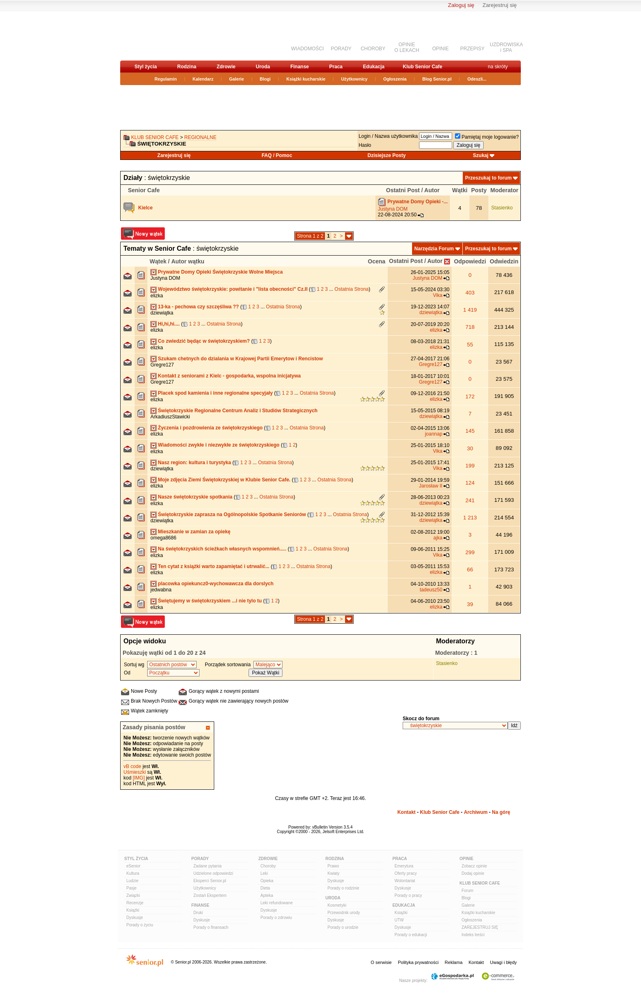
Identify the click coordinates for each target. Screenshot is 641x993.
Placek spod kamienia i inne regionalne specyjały (215, 393)
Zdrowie (226, 67)
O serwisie (381, 962)
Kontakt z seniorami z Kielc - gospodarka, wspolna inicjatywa (229, 376)
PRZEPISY (472, 49)
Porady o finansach (211, 927)
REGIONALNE (200, 137)
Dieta (265, 888)
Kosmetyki (336, 905)
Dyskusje (134, 917)
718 (470, 327)
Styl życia (145, 67)
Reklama (453, 962)
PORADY (341, 49)
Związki (133, 895)
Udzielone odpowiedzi (213, 873)
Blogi (265, 78)
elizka (156, 296)
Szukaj (481, 155)
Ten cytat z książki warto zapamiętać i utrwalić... (213, 566)
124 (470, 483)
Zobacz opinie (474, 866)
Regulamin (166, 78)
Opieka (266, 880)
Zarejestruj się (499, 5)
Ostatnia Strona (351, 289)
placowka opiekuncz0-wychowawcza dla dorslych (215, 583)
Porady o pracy (408, 895)
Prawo (333, 866)
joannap (433, 434)
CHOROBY (373, 49)
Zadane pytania (207, 866)
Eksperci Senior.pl (209, 880)
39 (470, 604)
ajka (437, 538)
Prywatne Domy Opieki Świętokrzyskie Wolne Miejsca (220, 272)
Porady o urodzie (343, 927)
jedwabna (160, 590)
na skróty (498, 67)
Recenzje (134, 903)
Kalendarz (203, 78)
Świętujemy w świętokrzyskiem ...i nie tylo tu (210, 601)
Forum (467, 890)
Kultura (132, 873)
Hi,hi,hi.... (168, 324)
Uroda (263, 67)
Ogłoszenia (395, 78)
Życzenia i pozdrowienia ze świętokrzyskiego (210, 428)
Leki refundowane (276, 903)
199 (470, 466)
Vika (437, 295)
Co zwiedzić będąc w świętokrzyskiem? (204, 341)
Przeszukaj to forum (488, 178)
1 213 (470, 517)
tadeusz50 (431, 590)
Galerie (236, 78)
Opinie (466, 858)
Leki (264, 873)
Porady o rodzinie (343, 888)
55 (470, 344)
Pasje (131, 888)
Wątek (158, 261)
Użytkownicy (354, 78)
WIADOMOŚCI (307, 49)
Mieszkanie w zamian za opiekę (194, 532)
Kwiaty (333, 873)
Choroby (268, 866)
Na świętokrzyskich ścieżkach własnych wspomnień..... (222, 549)
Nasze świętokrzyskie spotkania (195, 497)
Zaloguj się (461, 5)
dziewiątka (161, 313)
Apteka (266, 895)
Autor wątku (187, 261)
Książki (132, 910)
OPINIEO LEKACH (406, 47)
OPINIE (440, 49)
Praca (336, 67)
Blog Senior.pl (437, 78)
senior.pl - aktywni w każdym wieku (163, 35)
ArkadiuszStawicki (170, 417)
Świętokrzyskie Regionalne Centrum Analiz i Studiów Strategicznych (237, 410)
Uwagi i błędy (503, 962)
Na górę (501, 812)
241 (470, 500)
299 (470, 552)
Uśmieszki (134, 772)
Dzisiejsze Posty (387, 155)
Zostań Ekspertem (209, 895)
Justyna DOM (393, 209)
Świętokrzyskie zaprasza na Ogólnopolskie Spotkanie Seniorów (232, 514)
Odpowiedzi (470, 261)
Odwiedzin (504, 261)
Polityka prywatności (418, 962)
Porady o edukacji (410, 934)
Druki (198, 912)
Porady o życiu (139, 925)
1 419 (470, 310)
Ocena (376, 261)
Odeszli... (476, 78)
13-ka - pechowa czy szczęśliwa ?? (198, 307)
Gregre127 (162, 365)
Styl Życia (136, 858)
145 (470, 431)
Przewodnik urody (343, 912)
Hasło (365, 145)
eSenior (133, 866)
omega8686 (163, 538)
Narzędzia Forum (434, 249)
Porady (200, 858)
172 (470, 396)
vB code (132, 766)
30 (470, 448)
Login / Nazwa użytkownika (388, 136)
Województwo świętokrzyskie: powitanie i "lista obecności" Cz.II (232, 289)
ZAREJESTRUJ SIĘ (480, 927)
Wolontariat (404, 880)
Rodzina (186, 67)
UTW (399, 920)
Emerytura (403, 866)
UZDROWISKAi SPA (506, 47)
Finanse (299, 67)
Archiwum (476, 812)
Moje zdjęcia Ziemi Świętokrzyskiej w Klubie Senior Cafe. (224, 480)
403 (470, 293)
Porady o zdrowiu (276, 917)
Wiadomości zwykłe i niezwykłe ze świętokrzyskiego (218, 445)
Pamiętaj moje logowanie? (487, 137)
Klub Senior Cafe (422, 67)
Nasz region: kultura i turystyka (194, 462)
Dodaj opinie (473, 873)
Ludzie (132, 880)
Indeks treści (473, 934)
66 (470, 569)
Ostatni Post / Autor (416, 261)
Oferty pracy (405, 873)
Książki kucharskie (305, 78)
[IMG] (139, 778)
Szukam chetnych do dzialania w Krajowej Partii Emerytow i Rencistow (240, 359)
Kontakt (406, 812)
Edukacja (374, 67)
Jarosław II (430, 486)
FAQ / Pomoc (277, 155)
